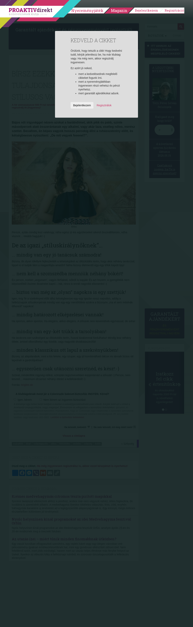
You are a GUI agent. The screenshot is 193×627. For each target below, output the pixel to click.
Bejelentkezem (146, 10)
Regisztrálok (104, 105)
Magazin (119, 10)
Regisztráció (174, 10)
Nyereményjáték (87, 10)
